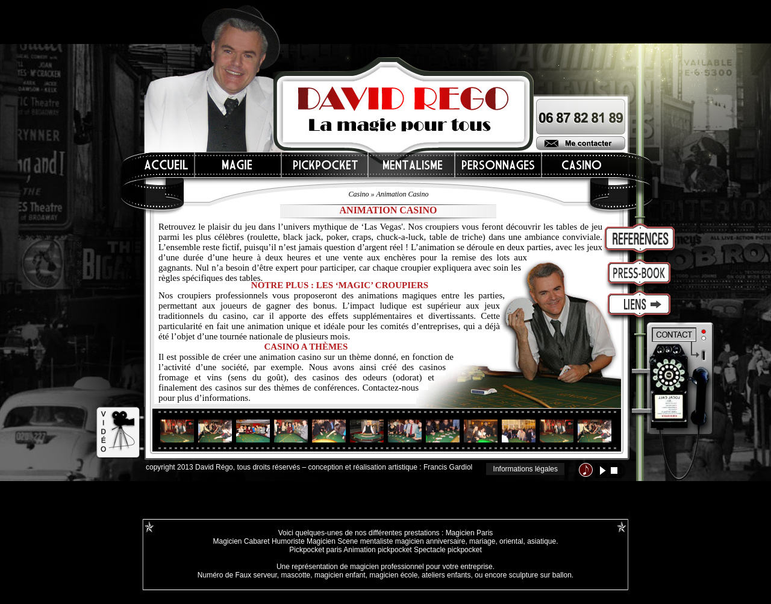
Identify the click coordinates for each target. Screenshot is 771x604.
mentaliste (375, 541)
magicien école (393, 575)
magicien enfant (340, 575)
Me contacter (580, 143)
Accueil (167, 165)
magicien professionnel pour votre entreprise (421, 566)
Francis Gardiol (447, 467)
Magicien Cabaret (241, 541)
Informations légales (525, 469)
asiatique (541, 541)
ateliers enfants (446, 575)
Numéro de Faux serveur (237, 575)
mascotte (296, 575)
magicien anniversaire (430, 541)
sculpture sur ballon (540, 575)
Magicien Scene (332, 541)
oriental (511, 541)
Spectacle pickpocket (448, 550)
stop (614, 470)
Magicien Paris (469, 533)
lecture (602, 470)
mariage (482, 541)
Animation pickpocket (377, 550)
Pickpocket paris (315, 550)
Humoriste (288, 541)
